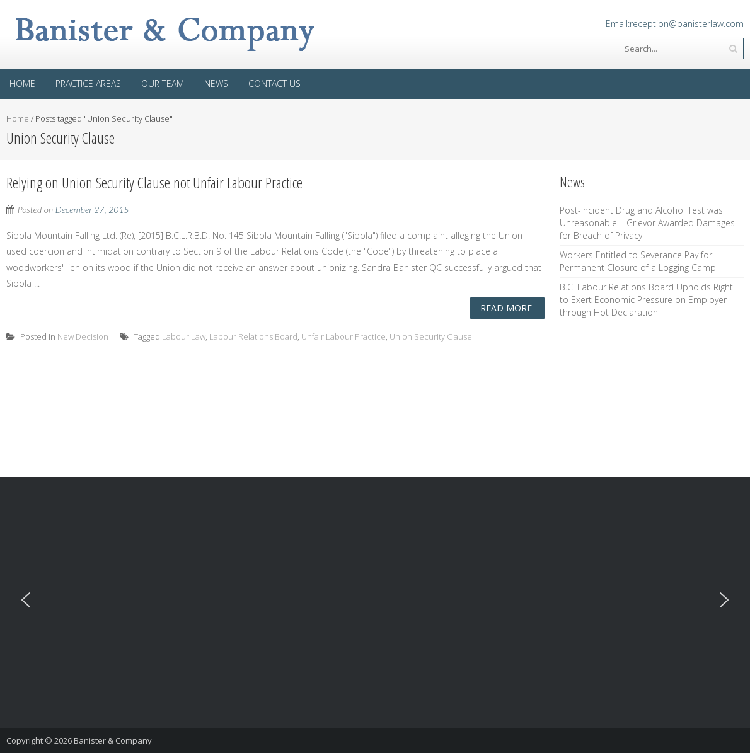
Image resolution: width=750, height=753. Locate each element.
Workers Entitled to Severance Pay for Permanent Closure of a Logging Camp (638, 261)
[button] (26, 600)
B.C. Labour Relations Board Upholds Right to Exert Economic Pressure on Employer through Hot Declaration (646, 299)
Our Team (162, 83)
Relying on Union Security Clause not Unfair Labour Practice (154, 182)
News (216, 83)
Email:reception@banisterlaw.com (675, 24)
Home (22, 83)
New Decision (82, 336)
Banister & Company (113, 740)
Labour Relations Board (253, 336)
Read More (506, 308)
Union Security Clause (430, 336)
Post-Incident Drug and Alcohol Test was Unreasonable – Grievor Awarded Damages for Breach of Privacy (647, 222)
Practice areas (88, 83)
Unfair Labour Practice (343, 336)
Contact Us (274, 83)
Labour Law (183, 336)
